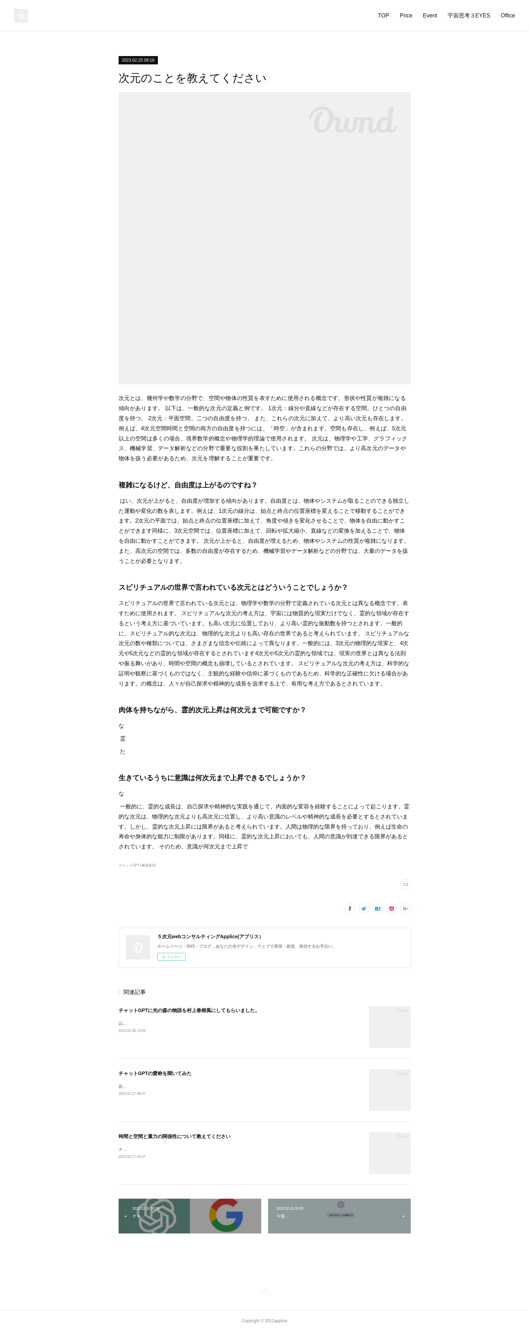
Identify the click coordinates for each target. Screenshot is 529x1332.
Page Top (264, 1293)
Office (508, 15)
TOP (384, 15)
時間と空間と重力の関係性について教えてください (175, 1136)
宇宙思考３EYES (469, 15)
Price (406, 15)
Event (430, 15)
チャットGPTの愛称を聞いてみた (155, 1073)
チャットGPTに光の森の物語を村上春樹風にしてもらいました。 (189, 1010)
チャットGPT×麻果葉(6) (138, 865)
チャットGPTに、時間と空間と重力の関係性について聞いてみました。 (186, 1149)
